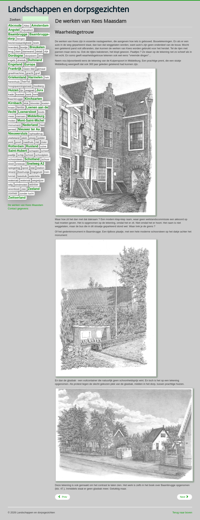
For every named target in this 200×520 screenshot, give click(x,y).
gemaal (41, 68)
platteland (14, 138)
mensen (20, 116)
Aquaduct (27, 30)
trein (46, 172)
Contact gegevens (18, 208)
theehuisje (23, 172)
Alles (26, 25)
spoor (25, 167)
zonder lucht (27, 193)
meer (11, 116)
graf (37, 73)
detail (39, 51)
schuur (45, 159)
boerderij (13, 47)
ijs (22, 90)
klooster (35, 103)
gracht (29, 73)
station (40, 167)
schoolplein (41, 155)
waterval (25, 180)
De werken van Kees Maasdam (25, 205)
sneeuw (20, 163)
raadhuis (28, 142)
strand (11, 172)
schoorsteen (15, 159)
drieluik (21, 60)
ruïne (43, 146)
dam (18, 51)
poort (18, 142)
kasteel (20, 94)
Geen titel (29, 68)
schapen (34, 150)
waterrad (13, 180)
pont (10, 142)
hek (47, 77)
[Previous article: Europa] (62, 497)
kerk (28, 94)
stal (33, 167)
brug (10, 51)
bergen (21, 38)
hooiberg (39, 86)
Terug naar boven (182, 512)
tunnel (11, 176)
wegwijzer (38, 180)
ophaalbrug (36, 133)
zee (23, 189)
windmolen (21, 184)
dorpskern (31, 55)
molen (11, 120)
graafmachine (16, 73)
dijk (46, 51)
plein (24, 138)
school (29, 155)
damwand (28, 51)
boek (36, 42)
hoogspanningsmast (19, 86)
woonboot (14, 189)
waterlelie (34, 176)
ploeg (32, 138)
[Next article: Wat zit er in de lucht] (184, 497)
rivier (44, 142)
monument (14, 125)
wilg (10, 184)
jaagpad (29, 90)
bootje (24, 47)
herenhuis (14, 81)
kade (11, 94)
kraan (11, 107)
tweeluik (22, 176)
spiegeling (14, 167)
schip (21, 155)
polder (41, 138)
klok (26, 103)
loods (41, 112)
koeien (45, 103)
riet (37, 142)
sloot (11, 163)
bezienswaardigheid (19, 42)
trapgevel (36, 172)
